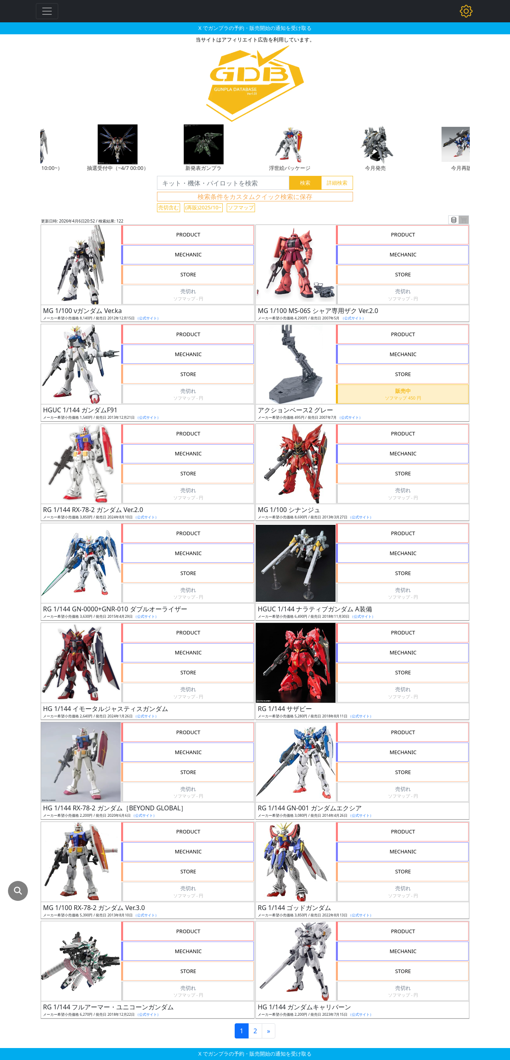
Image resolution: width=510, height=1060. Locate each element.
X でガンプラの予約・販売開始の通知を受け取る (255, 28)
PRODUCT (188, 234)
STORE (188, 274)
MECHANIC (188, 254)
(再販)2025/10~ (203, 207)
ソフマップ (241, 207)
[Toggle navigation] (47, 11)
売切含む (168, 207)
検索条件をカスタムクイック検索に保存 (255, 196)
